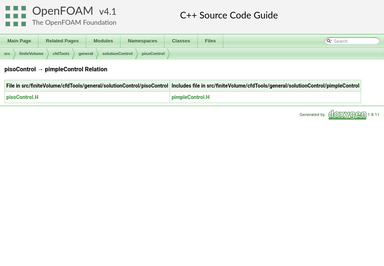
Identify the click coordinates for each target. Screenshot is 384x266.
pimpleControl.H (190, 97)
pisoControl (153, 53)
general (86, 53)
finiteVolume (32, 53)
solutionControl (117, 53)
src (7, 53)
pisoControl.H (22, 97)
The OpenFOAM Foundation (74, 22)
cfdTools (61, 53)
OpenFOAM (63, 10)
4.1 (110, 11)
